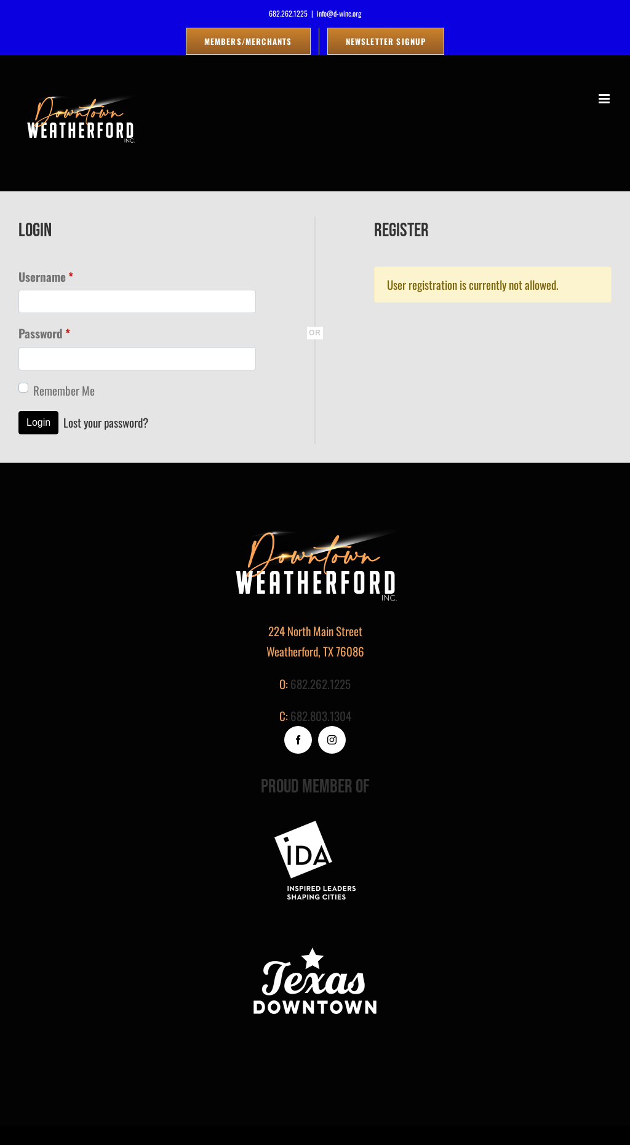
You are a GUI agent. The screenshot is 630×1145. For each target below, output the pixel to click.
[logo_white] (315, 946)
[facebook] (298, 740)
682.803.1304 (320, 715)
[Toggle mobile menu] (605, 98)
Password (44, 333)
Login (38, 422)
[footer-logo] (315, 826)
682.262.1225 (320, 683)
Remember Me (64, 390)
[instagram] (332, 740)
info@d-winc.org (339, 13)
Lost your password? (105, 422)
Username (45, 276)
